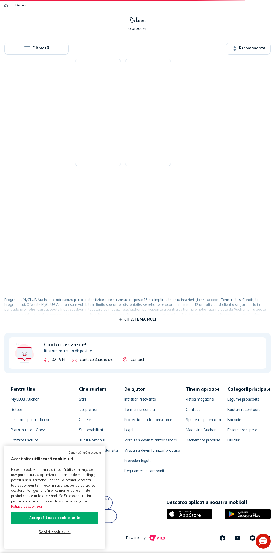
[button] (263, 541)
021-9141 (59, 360)
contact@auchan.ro (96, 360)
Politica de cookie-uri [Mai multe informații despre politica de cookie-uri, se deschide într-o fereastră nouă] (27, 506)
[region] (54, 497)
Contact (137, 360)
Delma (20, 5)
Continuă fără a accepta (85, 452)
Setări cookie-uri (54, 532)
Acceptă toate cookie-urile (54, 518)
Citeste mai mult (140, 319)
